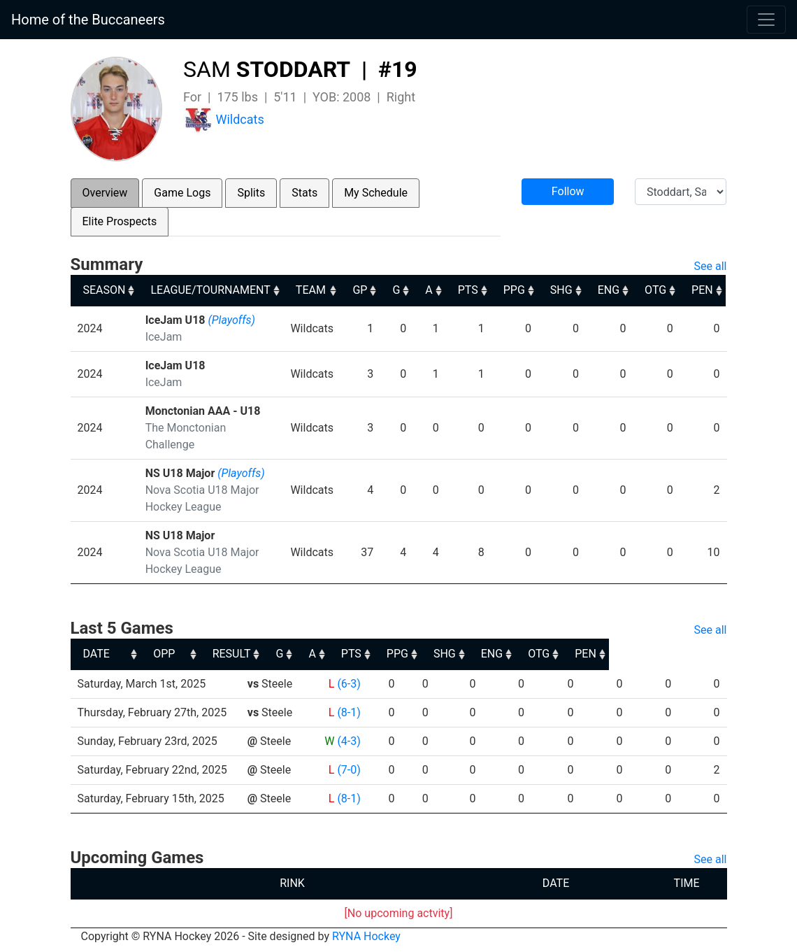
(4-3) (347, 741)
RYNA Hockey (366, 936)
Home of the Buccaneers (88, 19)
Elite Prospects (119, 221)
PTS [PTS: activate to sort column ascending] (469, 290)
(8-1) (347, 712)
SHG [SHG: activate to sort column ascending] (562, 290)
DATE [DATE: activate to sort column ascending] (96, 653)
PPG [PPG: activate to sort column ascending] (515, 290)
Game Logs (182, 192)
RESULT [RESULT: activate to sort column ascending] (335, 653)
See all (710, 266)
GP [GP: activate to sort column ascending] (360, 290)
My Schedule (376, 192)
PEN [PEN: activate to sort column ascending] (704, 290)
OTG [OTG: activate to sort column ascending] (657, 290)
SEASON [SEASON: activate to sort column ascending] (104, 290)
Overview (105, 192)
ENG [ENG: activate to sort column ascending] (609, 290)
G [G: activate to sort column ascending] (397, 290)
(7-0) (347, 769)
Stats (304, 192)
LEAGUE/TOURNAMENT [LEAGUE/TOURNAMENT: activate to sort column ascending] (210, 290)
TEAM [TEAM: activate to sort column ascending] (311, 290)
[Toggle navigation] (766, 20)
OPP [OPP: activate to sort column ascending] (262, 653)
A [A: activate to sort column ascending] (429, 290)
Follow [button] (568, 191)
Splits (251, 192)
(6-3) (347, 683)
